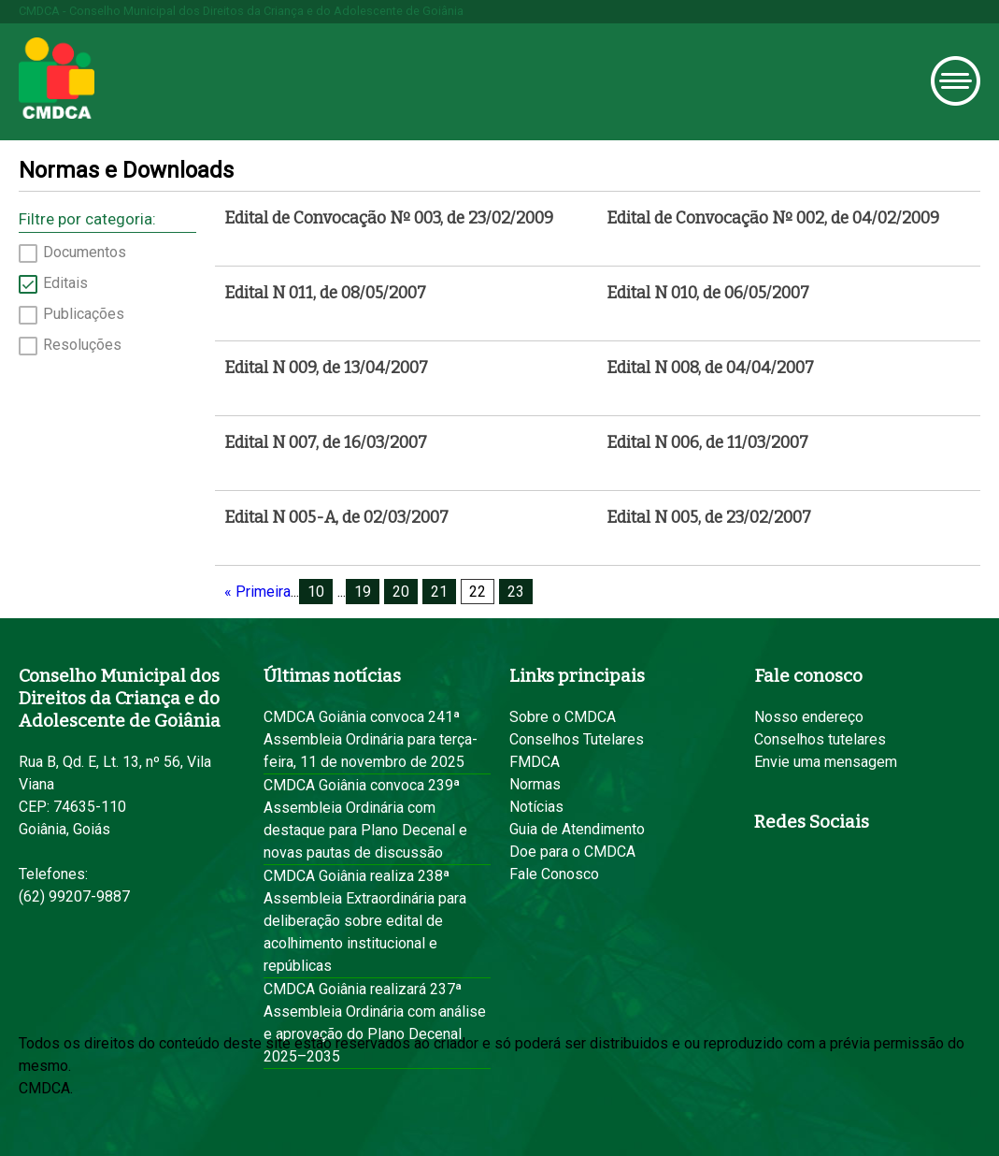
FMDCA (534, 762)
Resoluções (82, 345)
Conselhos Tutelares (576, 739)
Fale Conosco (554, 874)
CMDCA (56, 78)
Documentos (84, 252)
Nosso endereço (808, 717)
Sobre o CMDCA (562, 717)
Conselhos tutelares (820, 739)
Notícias (536, 807)
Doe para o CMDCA (572, 851)
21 (439, 591)
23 (515, 591)
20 (400, 591)
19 (362, 591)
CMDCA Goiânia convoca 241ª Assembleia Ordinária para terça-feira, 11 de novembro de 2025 (371, 739)
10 (315, 591)
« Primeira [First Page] (257, 591)
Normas (535, 784)
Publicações (83, 314)
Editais (65, 283)
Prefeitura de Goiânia (240, 77)
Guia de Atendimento (577, 829)
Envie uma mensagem (825, 762)
